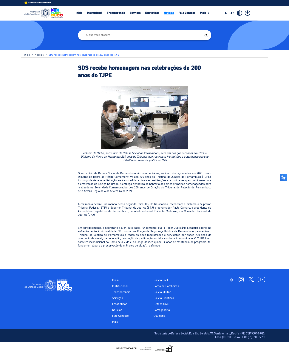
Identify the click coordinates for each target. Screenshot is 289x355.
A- (226, 13)
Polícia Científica (164, 298)
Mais (205, 13)
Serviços (135, 13)
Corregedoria (162, 310)
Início (78, 13)
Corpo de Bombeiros (166, 286)
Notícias (169, 13)
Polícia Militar (162, 292)
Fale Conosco (187, 13)
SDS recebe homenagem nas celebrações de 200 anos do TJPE (84, 55)
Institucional (94, 13)
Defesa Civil (161, 304)
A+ (232, 13)
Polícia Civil (161, 280)
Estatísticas (152, 13)
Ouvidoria (160, 315)
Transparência (116, 13)
